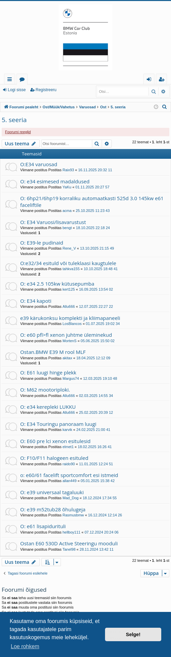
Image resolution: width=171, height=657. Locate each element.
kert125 (69, 289)
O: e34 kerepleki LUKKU (48, 406)
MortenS (70, 341)
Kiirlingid (11, 80)
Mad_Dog (71, 498)
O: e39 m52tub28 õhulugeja (53, 509)
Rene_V (69, 248)
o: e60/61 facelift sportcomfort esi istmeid (69, 475)
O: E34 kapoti (35, 300)
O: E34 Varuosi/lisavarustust (53, 222)
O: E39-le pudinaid (41, 242)
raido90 (69, 464)
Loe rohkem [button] (25, 646)
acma (67, 211)
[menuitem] (165, 107)
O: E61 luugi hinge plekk (48, 372)
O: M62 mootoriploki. (45, 389)
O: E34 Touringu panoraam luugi (58, 424)
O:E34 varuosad (38, 164)
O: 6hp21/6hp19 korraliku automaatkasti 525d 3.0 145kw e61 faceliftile (92, 201)
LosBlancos (72, 324)
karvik (67, 430)
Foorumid (23, 80)
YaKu (67, 187)
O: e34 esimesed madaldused (55, 181)
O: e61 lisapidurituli (43, 526)
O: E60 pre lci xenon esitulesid (55, 441)
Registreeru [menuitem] (163, 80)
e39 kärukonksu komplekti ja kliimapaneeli (70, 318)
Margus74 (71, 378)
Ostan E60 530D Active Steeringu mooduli (69, 543)
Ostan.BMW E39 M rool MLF (53, 352)
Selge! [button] (133, 634)
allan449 (70, 481)
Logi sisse (17, 89)
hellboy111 (71, 532)
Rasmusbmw (73, 515)
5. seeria (14, 119)
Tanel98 (69, 549)
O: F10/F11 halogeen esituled (54, 457)
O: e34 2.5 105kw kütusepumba (57, 283)
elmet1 (68, 447)
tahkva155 (71, 269)
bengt (67, 228)
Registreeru (46, 89)
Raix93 (68, 170)
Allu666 (69, 306)
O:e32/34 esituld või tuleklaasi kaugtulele (68, 263)
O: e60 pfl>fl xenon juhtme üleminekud (66, 334)
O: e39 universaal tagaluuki (52, 492)
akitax (67, 358)
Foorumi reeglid (18, 132)
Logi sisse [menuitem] (150, 80)
